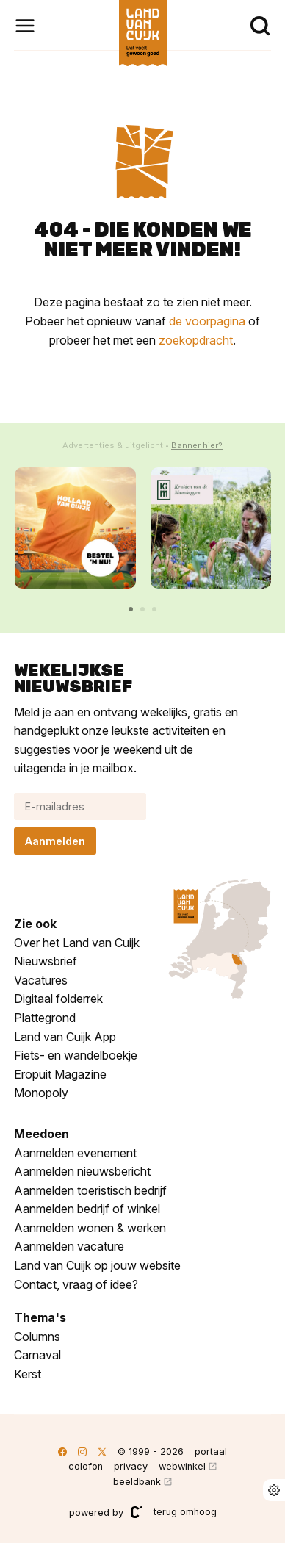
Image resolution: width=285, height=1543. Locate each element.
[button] (131, 609)
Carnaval (37, 1355)
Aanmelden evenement (75, 1152)
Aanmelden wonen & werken (90, 1227)
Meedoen (41, 1133)
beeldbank (137, 1481)
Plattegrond (45, 1017)
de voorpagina (207, 321)
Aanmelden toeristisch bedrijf (90, 1190)
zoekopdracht (196, 340)
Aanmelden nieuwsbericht (82, 1171)
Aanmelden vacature (69, 1246)
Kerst (27, 1374)
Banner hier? (197, 445)
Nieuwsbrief (45, 961)
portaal (211, 1451)
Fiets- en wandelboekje (75, 1055)
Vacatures (41, 980)
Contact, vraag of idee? (76, 1284)
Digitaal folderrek (58, 998)
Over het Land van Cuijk (77, 942)
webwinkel (182, 1466)
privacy (131, 1466)
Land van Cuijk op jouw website (97, 1265)
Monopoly (41, 1092)
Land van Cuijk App (65, 1036)
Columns (37, 1336)
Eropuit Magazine (60, 1074)
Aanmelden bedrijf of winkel (87, 1208)
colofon (85, 1466)
